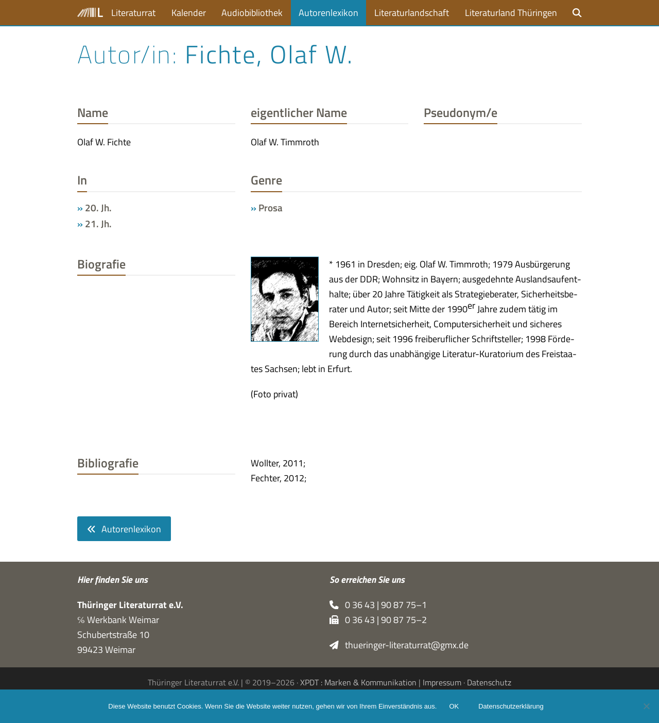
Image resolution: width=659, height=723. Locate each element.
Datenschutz (489, 682)
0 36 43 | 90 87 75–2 (378, 620)
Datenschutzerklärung (510, 706)
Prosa (270, 207)
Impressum (442, 682)
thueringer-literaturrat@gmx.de (399, 645)
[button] (577, 12)
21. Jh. (98, 223)
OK (454, 706)
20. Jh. (98, 207)
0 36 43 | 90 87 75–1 (378, 605)
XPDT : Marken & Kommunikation (358, 682)
